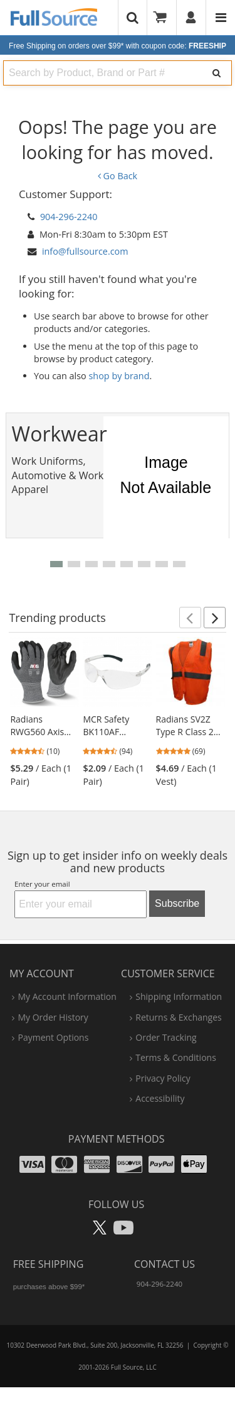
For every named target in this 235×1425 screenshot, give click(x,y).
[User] (191, 17)
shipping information (178, 996)
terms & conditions (175, 1057)
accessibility (159, 1098)
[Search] (216, 73)
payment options (53, 1037)
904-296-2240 (69, 217)
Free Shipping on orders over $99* (117, 46)
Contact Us (164, 1264)
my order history (53, 1017)
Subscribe (177, 903)
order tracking (165, 1037)
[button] (56, 564)
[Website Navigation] (220, 17)
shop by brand (119, 376)
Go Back (117, 176)
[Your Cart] (164, 17)
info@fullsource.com (85, 251)
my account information (67, 996)
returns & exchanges (178, 1017)
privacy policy (162, 1078)
